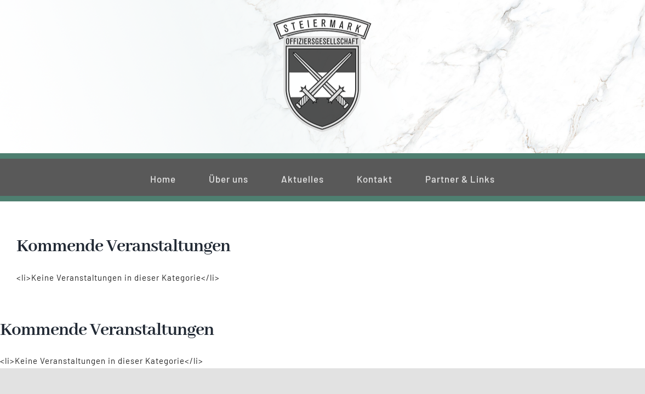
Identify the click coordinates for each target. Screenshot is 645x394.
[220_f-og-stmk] (322, 15)
